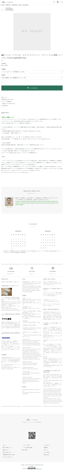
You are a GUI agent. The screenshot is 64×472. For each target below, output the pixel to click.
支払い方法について (5, 452)
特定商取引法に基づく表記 (7, 100)
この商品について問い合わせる (8, 104)
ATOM (26, 450)
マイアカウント (45, 445)
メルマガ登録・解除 (26, 448)
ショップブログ (25, 445)
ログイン (44, 450)
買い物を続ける (4, 106)
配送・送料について (5, 448)
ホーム (2, 10)
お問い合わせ (45, 455)
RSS (23, 450)
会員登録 (44, 448)
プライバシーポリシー (6, 457)
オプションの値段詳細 (6, 102)
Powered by (32, 468)
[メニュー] (62, 2)
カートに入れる (32, 88)
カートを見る (45, 452)
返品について (4, 98)
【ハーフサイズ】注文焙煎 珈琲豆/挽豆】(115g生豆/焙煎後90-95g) (10, 9)
